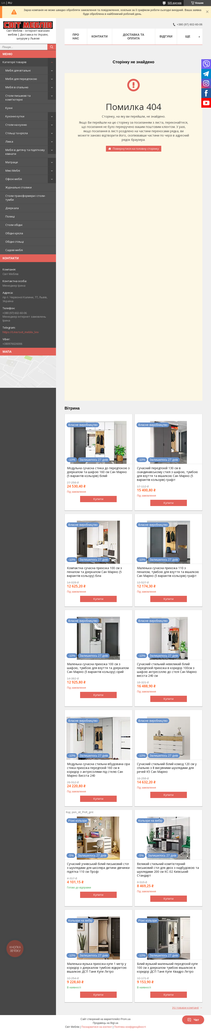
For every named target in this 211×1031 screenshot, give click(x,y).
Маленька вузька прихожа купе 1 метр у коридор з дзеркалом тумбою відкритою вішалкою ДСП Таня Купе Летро (97, 968)
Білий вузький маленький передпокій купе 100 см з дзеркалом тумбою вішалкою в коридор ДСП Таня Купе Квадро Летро (167, 968)
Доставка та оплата (133, 36)
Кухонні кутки (14, 116)
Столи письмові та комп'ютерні (18, 97)
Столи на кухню (16, 125)
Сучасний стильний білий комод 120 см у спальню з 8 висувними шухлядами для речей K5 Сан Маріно (167, 768)
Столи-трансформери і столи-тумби (25, 198)
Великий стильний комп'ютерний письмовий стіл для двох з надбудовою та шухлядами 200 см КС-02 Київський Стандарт (168, 869)
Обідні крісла (14, 233)
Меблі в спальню (16, 87)
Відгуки (166, 36)
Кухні (8, 108)
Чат (193, 1020)
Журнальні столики (18, 187)
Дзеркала (12, 208)
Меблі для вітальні (18, 70)
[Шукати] (51, 47)
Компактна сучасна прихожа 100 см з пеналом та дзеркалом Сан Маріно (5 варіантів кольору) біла (94, 572)
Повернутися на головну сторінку (136, 149)
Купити (98, 499)
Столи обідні (13, 225)
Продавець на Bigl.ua (105, 1023)
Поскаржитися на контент (96, 1026)
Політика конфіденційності (130, 1026)
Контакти (100, 36)
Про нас (76, 36)
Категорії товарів (14, 62)
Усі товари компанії (185, 1007)
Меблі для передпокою (21, 79)
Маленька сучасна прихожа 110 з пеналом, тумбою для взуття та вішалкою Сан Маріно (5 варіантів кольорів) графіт (168, 572)
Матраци (11, 162)
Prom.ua (125, 1019)
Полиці (10, 216)
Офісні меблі (13, 179)
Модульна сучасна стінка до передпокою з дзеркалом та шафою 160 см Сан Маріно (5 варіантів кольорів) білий (98, 472)
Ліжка (9, 141)
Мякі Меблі (12, 170)
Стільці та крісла (16, 133)
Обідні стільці (14, 242)
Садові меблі (14, 250)
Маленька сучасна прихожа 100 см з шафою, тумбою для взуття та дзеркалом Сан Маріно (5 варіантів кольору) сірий (98, 668)
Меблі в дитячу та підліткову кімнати (25, 152)
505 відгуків (175, 3)
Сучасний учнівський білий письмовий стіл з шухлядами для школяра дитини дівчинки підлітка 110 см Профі (98, 868)
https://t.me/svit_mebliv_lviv (21, 332)
